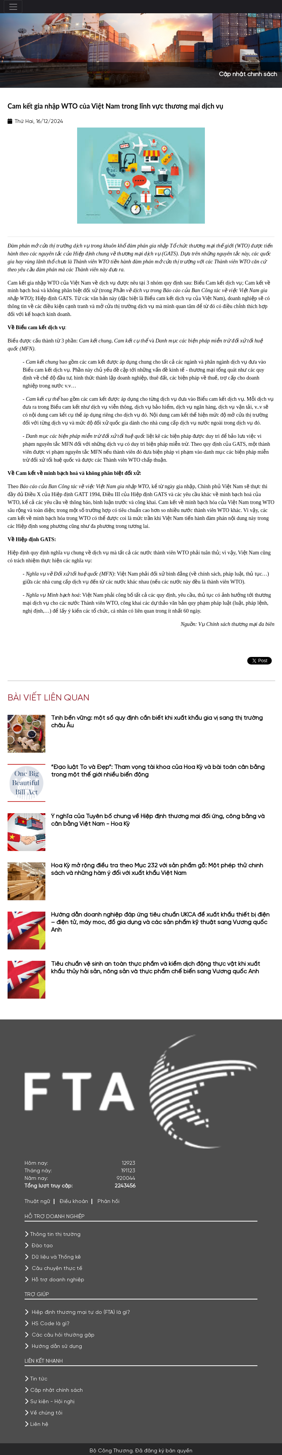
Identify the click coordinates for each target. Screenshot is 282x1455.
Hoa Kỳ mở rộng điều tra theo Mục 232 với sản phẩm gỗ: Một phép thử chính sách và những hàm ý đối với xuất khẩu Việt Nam (157, 869)
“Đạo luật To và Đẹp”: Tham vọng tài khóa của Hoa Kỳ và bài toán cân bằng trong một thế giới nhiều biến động (158, 771)
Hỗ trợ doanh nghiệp (58, 1279)
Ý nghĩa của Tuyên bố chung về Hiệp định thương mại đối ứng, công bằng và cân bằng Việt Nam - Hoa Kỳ (158, 820)
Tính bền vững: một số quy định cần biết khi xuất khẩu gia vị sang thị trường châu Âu (157, 722)
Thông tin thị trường (55, 1234)
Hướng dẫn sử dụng (57, 1346)
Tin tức (38, 1379)
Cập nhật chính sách (56, 1390)
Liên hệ (39, 1424)
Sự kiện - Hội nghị (52, 1401)
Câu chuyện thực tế (57, 1268)
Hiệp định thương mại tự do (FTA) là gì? (81, 1312)
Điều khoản (74, 1201)
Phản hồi (108, 1201)
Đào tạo (42, 1245)
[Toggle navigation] (13, 6)
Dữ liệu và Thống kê (56, 1257)
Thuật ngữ (37, 1201)
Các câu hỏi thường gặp (63, 1335)
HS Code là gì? (51, 1323)
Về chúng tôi (46, 1413)
